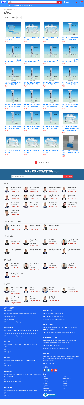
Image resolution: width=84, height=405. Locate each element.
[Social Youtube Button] (55, 370)
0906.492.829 (53, 268)
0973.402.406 (34, 229)
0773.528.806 (15, 277)
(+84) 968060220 (16, 293)
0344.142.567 (15, 214)
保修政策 (65, 383)
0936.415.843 (53, 229)
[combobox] (31, 2)
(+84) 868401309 (35, 291)
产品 (11, 5)
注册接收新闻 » (68, 176)
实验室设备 (9, 9)
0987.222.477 (34, 191)
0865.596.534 (53, 191)
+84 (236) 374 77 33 (31, 379)
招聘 (64, 388)
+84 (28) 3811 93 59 (21, 333)
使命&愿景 (46, 388)
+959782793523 (50, 332)
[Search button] (59, 2)
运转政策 (65, 381)
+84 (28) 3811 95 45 (11, 336)
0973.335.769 (34, 253)
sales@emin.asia (50, 319)
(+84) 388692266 (35, 301)
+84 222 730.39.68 (10, 349)
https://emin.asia (61, 319)
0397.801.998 (53, 199)
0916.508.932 (15, 244)
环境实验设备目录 (48, 390)
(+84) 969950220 (54, 301)
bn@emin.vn (10, 351)
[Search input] (31, 2)
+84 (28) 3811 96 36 (11, 333)
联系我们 (46, 381)
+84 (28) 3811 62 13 (31, 333)
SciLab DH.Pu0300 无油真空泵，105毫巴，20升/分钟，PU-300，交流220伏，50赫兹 (70, 128)
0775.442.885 (15, 268)
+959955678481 (58, 332)
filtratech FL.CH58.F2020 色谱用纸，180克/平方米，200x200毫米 (70, 152)
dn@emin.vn (22, 381)
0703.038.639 (72, 253)
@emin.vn (10, 365)
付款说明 (65, 376)
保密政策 (46, 378)
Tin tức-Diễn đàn (24, 5)
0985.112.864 (34, 199)
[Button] (1, 5)
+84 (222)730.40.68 (20, 349)
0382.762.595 (15, 206)
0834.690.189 (72, 199)
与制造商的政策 (67, 378)
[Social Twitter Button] (48, 370)
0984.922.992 (15, 253)
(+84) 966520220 (10, 319)
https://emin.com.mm (70, 332)
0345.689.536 (72, 268)
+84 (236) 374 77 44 (11, 381)
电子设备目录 (47, 383)
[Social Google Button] (52, 370)
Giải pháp (16, 5)
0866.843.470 (53, 253)
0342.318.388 (34, 246)
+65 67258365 (59, 316)
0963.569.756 (72, 191)
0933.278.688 (15, 199)
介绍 (8, 5)
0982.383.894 (72, 206)
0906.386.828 (72, 244)
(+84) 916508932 (73, 291)
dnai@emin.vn (9, 395)
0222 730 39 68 (15, 229)
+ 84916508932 (49, 316)
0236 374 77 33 (34, 269)
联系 (30, 5)
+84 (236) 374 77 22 (21, 379)
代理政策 (65, 386)
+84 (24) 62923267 (10, 316)
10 (46, 162)
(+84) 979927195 (54, 291)
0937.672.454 (53, 244)
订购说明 (46, 386)
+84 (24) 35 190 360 (11, 322)
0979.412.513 (15, 191)
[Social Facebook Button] (44, 370)
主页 (5, 5)
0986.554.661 (34, 206)
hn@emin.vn (22, 322)
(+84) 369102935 (16, 303)
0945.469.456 (53, 206)
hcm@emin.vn (22, 336)
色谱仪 (15, 9)
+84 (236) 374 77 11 (11, 379)
